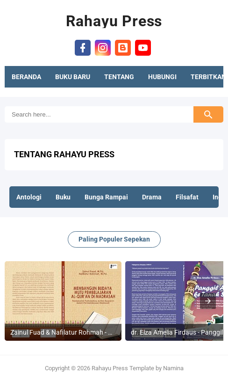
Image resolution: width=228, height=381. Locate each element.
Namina (173, 368)
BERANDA (26, 77)
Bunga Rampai (106, 197)
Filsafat (187, 197)
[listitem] (63, 301)
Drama (152, 197)
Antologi (29, 197)
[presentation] (208, 301)
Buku (63, 197)
